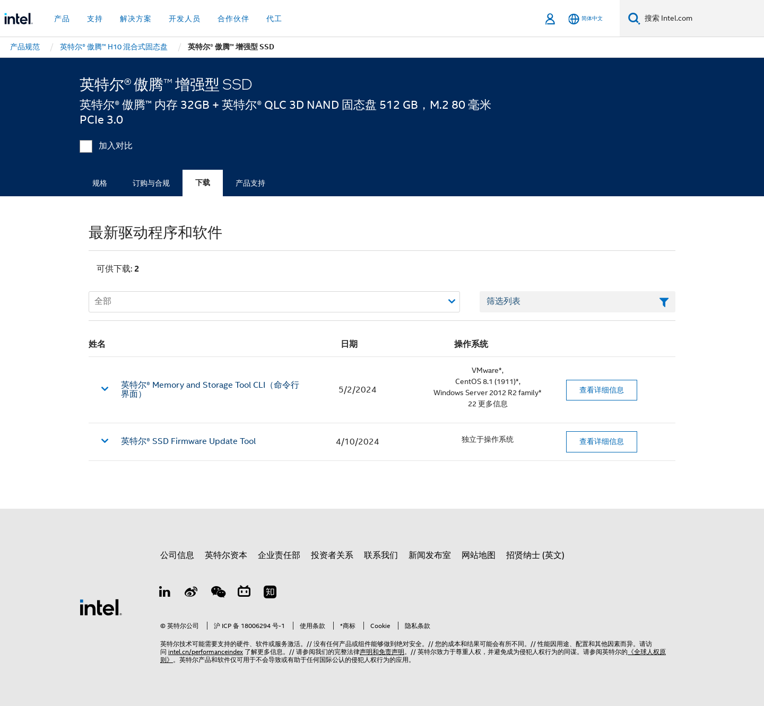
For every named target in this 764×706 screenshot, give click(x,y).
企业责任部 (279, 555)
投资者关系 (332, 555)
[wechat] (218, 593)
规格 (99, 183)
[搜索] (634, 18)
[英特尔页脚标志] (101, 607)
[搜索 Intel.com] (702, 18)
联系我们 (381, 555)
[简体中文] (585, 19)
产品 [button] (62, 18)
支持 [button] (95, 18)
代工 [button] (274, 18)
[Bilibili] (244, 593)
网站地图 (479, 555)
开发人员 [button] (185, 18)
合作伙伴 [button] (233, 18)
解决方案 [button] (136, 18)
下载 (202, 183)
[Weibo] (192, 593)
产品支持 (250, 183)
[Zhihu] (270, 593)
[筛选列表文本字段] (577, 301)
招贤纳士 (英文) (535, 555)
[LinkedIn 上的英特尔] (165, 593)
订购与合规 (151, 183)
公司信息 (177, 555)
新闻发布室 (430, 555)
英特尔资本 (226, 555)
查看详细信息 (601, 390)
